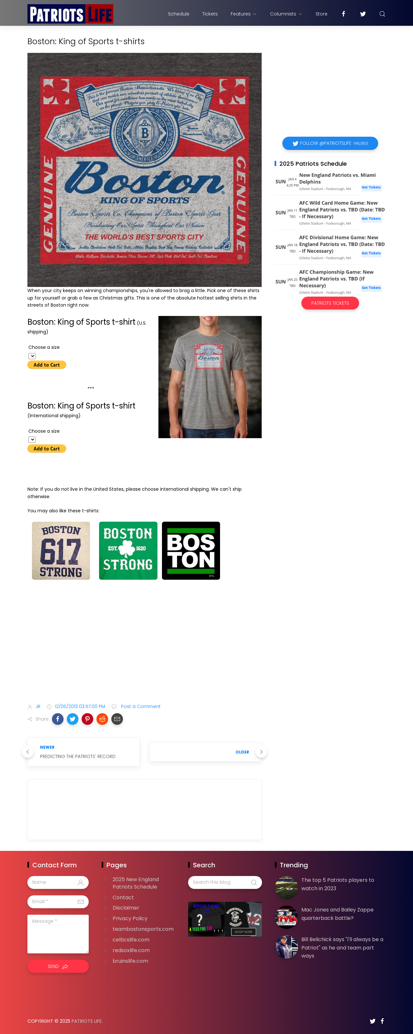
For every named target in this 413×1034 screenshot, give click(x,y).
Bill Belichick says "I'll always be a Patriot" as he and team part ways (342, 948)
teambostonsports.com (143, 929)
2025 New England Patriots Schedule (136, 883)
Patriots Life (87, 1021)
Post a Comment (140, 706)
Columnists (286, 14)
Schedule (178, 14)
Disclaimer (126, 907)
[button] (58, 719)
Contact (123, 897)
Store (321, 14)
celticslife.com (131, 939)
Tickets (210, 14)
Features (244, 14)
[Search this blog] (225, 882)
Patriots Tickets (330, 303)
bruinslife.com (130, 961)
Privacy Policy (130, 918)
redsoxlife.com (131, 950)
